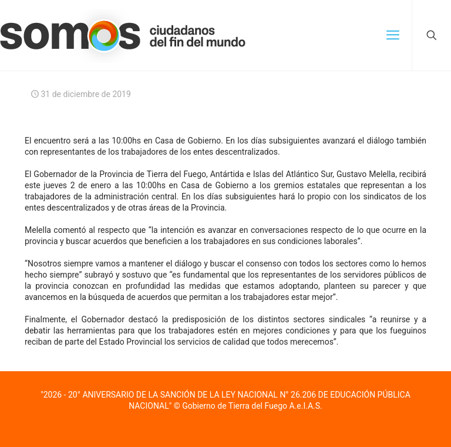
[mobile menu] (393, 35)
